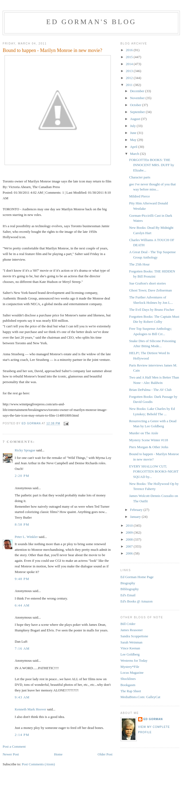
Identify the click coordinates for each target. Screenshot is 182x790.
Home (58, 754)
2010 (130, 525)
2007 (130, 546)
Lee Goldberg (130, 654)
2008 (130, 539)
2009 (130, 532)
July (133, 126)
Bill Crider (127, 624)
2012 (130, 78)
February (136, 510)
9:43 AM (22, 697)
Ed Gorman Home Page (137, 577)
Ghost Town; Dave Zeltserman (150, 290)
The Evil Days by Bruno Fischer (151, 310)
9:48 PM (22, 579)
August (135, 119)
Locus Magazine (131, 673)
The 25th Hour (139, 264)
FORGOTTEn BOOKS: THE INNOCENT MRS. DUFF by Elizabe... (151, 165)
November (138, 98)
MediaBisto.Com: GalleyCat (140, 697)
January (136, 517)
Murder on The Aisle (143, 433)
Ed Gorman (153, 719)
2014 (130, 64)
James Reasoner (131, 630)
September (138, 112)
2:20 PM (22, 476)
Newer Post (11, 754)
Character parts (139, 177)
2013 (130, 71)
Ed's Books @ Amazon (136, 601)
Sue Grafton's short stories (147, 283)
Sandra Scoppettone (134, 636)
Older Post (105, 754)
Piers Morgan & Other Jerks (148, 447)
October (136, 105)
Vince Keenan (130, 648)
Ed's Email (127, 595)
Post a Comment (14, 746)
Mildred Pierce (139, 196)
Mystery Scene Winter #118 (148, 440)
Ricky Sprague (25, 450)
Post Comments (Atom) (38, 764)
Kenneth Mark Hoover (30, 709)
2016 (130, 50)
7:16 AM (22, 648)
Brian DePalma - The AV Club (150, 390)
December (137, 91)
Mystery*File (129, 667)
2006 (130, 553)
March (135, 154)
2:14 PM (22, 735)
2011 (130, 85)
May (133, 140)
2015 (130, 57)
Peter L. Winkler (26, 537)
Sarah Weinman (131, 642)
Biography (127, 583)
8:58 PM (22, 524)
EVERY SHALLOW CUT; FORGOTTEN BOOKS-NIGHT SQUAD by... (153, 471)
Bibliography (129, 589)
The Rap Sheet (130, 691)
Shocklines (128, 679)
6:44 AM (22, 605)
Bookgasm (127, 685)
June (133, 133)
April (134, 147)
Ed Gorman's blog (91, 22)
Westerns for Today (133, 660)
